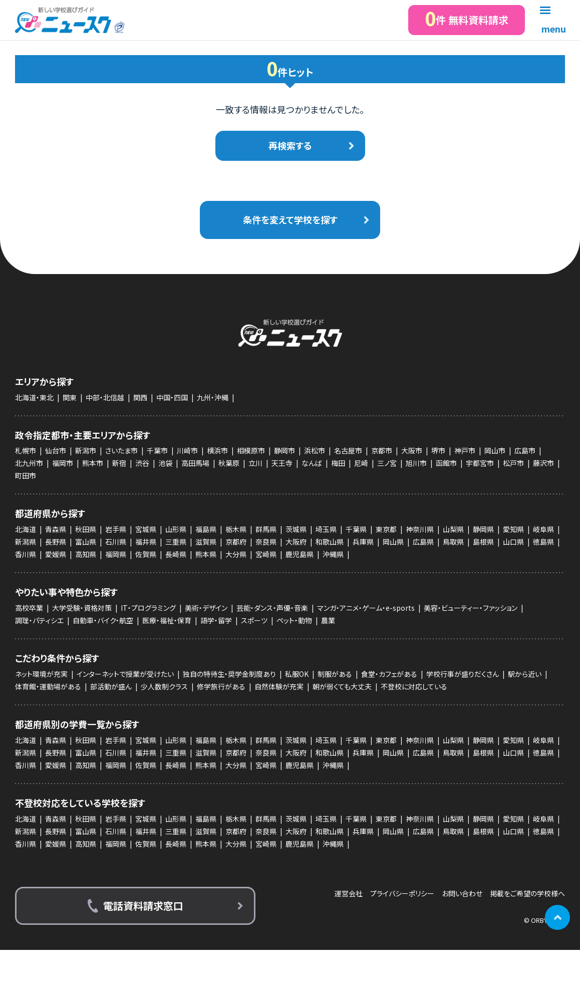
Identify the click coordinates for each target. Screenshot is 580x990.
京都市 (381, 450)
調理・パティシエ (39, 620)
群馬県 (265, 529)
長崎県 (175, 554)
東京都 (386, 529)
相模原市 (251, 450)
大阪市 (411, 450)
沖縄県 (333, 554)
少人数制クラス (164, 686)
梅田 (338, 463)
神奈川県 (420, 529)
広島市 (524, 450)
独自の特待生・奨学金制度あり (229, 674)
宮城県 (145, 529)
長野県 (55, 542)
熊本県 (205, 554)
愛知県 (513, 529)
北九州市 (29, 463)
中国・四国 (172, 397)
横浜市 (217, 450)
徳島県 (543, 542)
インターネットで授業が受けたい (125, 674)
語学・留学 (216, 620)
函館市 (446, 463)
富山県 (85, 542)
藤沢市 (543, 463)
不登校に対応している (414, 686)
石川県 (115, 542)
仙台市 (55, 450)
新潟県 (25, 542)
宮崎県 (265, 554)
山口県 (513, 542)
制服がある (335, 674)
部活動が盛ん (111, 686)
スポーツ (254, 620)
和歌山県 (330, 542)
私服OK (297, 674)
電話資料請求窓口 (143, 905)
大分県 (235, 554)
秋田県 (85, 529)
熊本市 (92, 463)
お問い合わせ (462, 893)
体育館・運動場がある (48, 686)
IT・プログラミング (148, 608)
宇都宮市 (480, 463)
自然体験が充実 (279, 686)
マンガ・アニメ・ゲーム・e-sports (366, 608)
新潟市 (85, 450)
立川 (255, 463)
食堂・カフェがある (389, 674)
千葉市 (157, 450)
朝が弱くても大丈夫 (342, 686)
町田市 (25, 475)
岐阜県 (543, 529)
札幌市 (25, 450)
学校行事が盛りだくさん (462, 674)
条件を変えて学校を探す (290, 219)
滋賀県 (205, 542)
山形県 (175, 529)
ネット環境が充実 (41, 674)
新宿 (119, 463)
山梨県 (453, 529)
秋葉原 (228, 463)
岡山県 (393, 542)
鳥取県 (453, 542)
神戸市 (464, 450)
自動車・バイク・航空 (103, 620)
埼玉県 (326, 529)
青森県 (55, 529)
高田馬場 (195, 463)
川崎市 (187, 450)
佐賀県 (145, 554)
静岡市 (284, 450)
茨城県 (296, 529)
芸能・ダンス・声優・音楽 (272, 608)
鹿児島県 (299, 554)
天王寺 (282, 463)
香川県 (25, 554)
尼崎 (361, 463)
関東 (70, 397)
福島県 (205, 529)
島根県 (483, 542)
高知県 (85, 554)
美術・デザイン (206, 608)
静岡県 (483, 529)
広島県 (423, 542)
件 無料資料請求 (466, 18)
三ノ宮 (387, 463)
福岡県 (115, 554)
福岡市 (62, 463)
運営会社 (349, 893)
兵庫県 (363, 542)
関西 (140, 397)
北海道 (25, 529)
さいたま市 (121, 450)
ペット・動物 (294, 620)
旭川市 (416, 463)
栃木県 (235, 529)
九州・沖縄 (212, 397)
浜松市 (314, 450)
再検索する (290, 145)
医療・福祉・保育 (166, 620)
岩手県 (115, 529)
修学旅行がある (221, 686)
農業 (328, 620)
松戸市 (513, 463)
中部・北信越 (105, 397)
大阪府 (296, 542)
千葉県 (356, 529)
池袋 (165, 463)
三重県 (175, 542)
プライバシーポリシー (402, 893)
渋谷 (142, 463)
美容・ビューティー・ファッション (470, 608)
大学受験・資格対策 (82, 608)
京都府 (235, 542)
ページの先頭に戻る (557, 917)
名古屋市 (348, 450)
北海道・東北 (34, 397)
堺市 (438, 450)
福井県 (145, 542)
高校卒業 (29, 608)
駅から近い (524, 674)
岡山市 (494, 450)
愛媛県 (55, 554)
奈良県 (265, 542)
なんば (312, 463)
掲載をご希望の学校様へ (527, 893)
